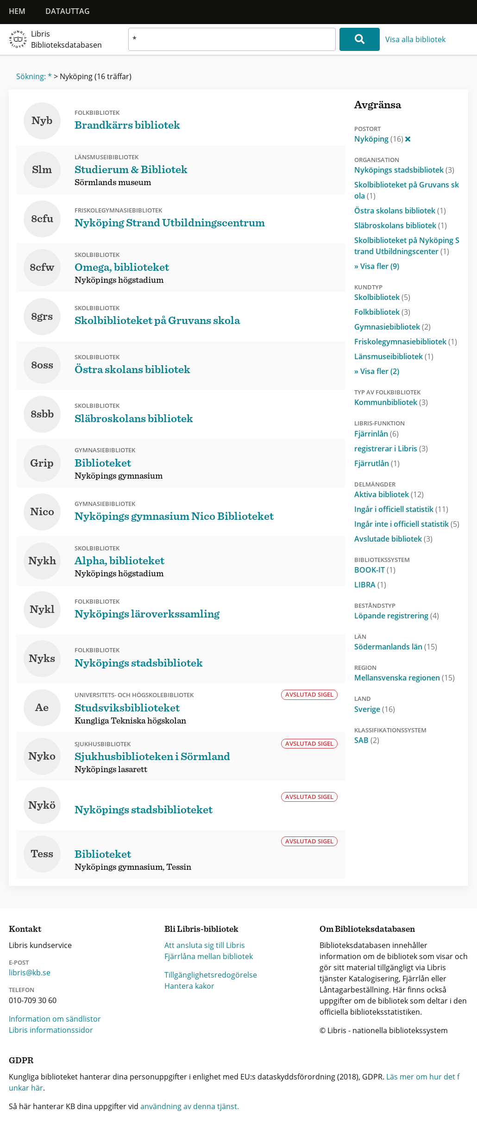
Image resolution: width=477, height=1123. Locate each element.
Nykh (42, 561)
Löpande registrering (396, 616)
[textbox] (232, 39)
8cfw (42, 267)
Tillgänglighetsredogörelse (210, 975)
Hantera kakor (189, 986)
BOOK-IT (374, 570)
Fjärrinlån (376, 434)
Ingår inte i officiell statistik (406, 524)
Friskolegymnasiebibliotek (405, 342)
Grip (42, 463)
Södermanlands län (395, 647)
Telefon (21, 990)
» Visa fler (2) (376, 371)
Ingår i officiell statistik (401, 509)
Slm (42, 169)
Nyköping (382, 139)
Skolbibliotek (382, 297)
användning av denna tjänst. (189, 1106)
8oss (42, 365)
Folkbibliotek (382, 312)
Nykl (42, 609)
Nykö (42, 805)
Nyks (42, 658)
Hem (17, 11)
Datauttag (67, 11)
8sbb (42, 414)
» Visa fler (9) (376, 266)
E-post (19, 962)
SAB (366, 740)
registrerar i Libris (391, 448)
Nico (42, 512)
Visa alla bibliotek (415, 39)
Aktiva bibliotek (389, 494)
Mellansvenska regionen (404, 678)
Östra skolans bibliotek (400, 211)
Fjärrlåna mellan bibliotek (208, 956)
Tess (42, 854)
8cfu (42, 219)
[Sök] (359, 39)
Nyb (41, 120)
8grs (42, 316)
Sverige (374, 709)
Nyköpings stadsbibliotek (404, 170)
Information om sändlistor (55, 1019)
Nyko (42, 756)
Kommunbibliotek (391, 402)
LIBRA (370, 585)
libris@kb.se (29, 972)
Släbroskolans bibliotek (400, 225)
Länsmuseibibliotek (393, 356)
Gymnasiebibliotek (392, 327)
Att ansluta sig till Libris (204, 945)
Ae (42, 707)
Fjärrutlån (377, 463)
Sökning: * (34, 76)
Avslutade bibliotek (393, 539)
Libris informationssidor (51, 1030)
